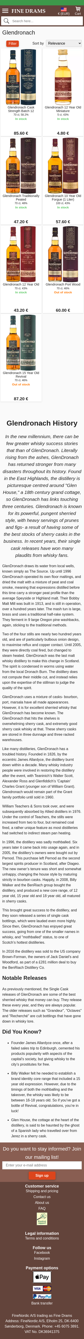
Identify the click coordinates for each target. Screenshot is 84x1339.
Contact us (41, 1197)
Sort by (38, 43)
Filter (13, 43)
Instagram (42, 1258)
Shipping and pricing (42, 1191)
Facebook (42, 1253)
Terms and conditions (42, 1238)
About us (42, 1203)
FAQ (41, 1208)
